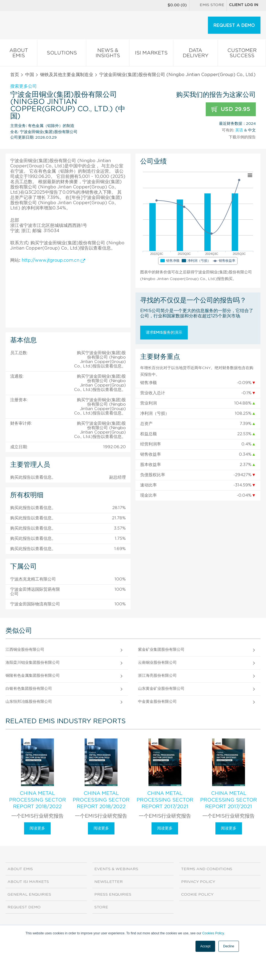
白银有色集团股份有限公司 (29, 689)
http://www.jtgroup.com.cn (53, 260)
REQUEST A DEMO (234, 25)
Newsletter (108, 882)
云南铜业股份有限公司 (157, 663)
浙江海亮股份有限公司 (157, 676)
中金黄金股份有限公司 (157, 702)
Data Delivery (195, 54)
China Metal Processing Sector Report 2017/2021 (165, 800)
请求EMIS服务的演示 (164, 333)
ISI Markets (151, 54)
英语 (239, 130)
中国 (29, 74)
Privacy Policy (198, 882)
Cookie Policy (197, 894)
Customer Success (241, 54)
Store (101, 907)
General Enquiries (29, 894)
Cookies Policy (213, 933)
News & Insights (108, 54)
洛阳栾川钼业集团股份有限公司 (33, 663)
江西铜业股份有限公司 (25, 650)
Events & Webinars (116, 869)
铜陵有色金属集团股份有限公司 (33, 676)
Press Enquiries (112, 894)
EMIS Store (208, 5)
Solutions (61, 54)
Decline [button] (228, 946)
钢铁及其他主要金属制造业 (66, 74)
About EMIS (19, 54)
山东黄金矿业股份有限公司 (161, 689)
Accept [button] (205, 946)
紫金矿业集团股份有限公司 (161, 650)
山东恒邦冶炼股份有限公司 (29, 702)
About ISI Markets (28, 882)
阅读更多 (37, 828)
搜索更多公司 (23, 86)
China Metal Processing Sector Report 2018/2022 (37, 800)
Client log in (243, 5)
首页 (14, 74)
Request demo (24, 907)
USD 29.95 (230, 109)
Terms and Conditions (206, 869)
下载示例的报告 (242, 137)
